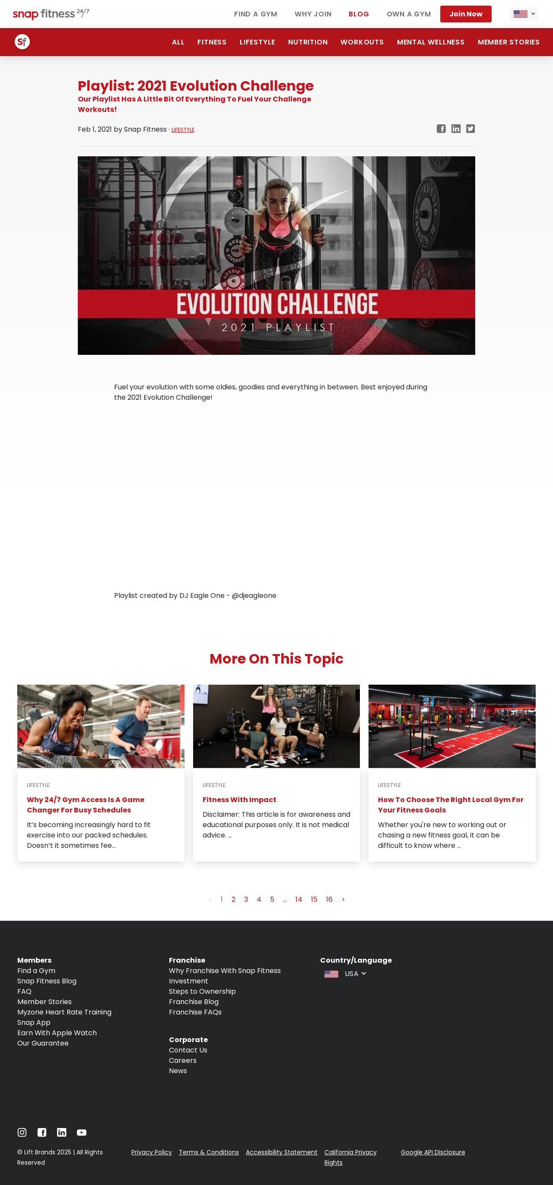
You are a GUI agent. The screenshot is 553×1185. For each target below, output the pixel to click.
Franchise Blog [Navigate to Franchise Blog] (194, 1002)
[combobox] (523, 14)
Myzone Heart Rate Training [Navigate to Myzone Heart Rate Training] (64, 1012)
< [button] (210, 899)
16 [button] (329, 899)
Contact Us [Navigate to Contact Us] (188, 1050)
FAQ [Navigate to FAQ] (24, 991)
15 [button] (314, 899)
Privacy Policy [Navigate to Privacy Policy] (151, 1152)
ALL (178, 42)
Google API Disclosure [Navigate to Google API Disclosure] (433, 1152)
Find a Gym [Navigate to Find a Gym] (36, 971)
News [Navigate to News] (178, 1071)
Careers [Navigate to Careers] (183, 1060)
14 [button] (299, 899)
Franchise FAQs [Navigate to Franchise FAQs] (195, 1012)
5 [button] (272, 899)
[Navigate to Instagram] (22, 1135)
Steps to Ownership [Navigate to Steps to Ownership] (202, 991)
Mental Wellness (431, 42)
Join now (466, 14)
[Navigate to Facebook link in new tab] (441, 129)
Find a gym (255, 14)
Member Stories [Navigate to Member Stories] (44, 1002)
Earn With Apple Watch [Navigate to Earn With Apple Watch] (57, 1033)
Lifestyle (257, 42)
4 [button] (259, 899)
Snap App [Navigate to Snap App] (34, 1022)
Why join (313, 14)
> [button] (343, 899)
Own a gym (409, 14)
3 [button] (246, 899)
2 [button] (233, 899)
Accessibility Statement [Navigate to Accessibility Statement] (282, 1152)
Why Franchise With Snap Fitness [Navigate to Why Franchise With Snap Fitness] (225, 971)
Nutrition (307, 42)
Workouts (362, 42)
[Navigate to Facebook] (42, 1135)
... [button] (285, 899)
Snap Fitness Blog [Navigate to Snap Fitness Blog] (46, 981)
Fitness (212, 42)
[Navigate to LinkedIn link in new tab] (456, 129)
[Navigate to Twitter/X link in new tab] (470, 129)
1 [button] (222, 899)
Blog (359, 14)
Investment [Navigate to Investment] (188, 981)
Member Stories (509, 42)
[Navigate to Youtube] (81, 1135)
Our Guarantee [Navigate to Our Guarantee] (43, 1043)
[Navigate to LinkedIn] (62, 1134)
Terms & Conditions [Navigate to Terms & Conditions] (209, 1152)
